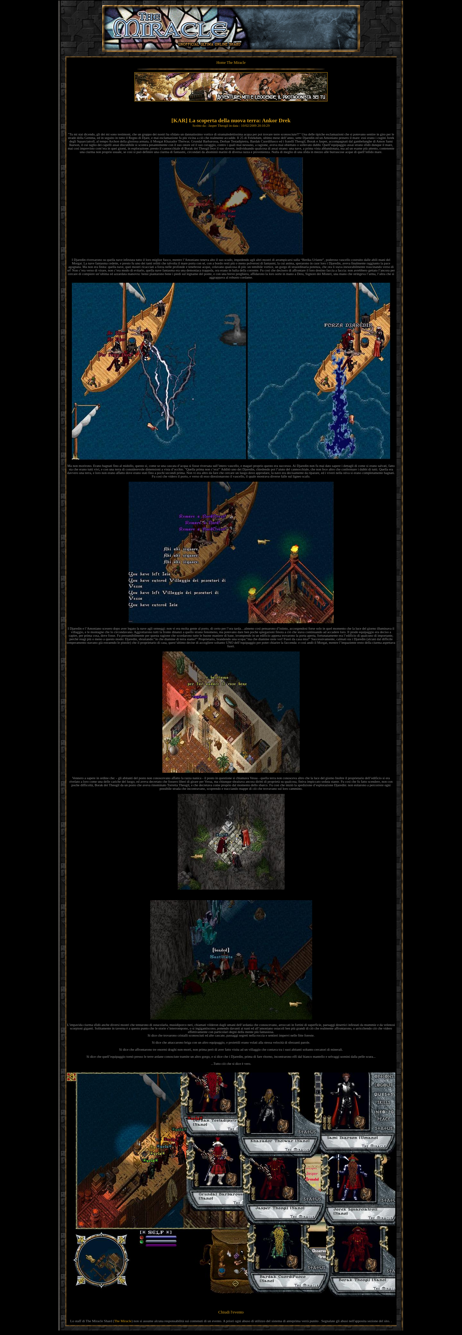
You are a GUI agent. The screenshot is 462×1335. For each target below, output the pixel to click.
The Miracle (123, 1321)
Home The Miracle (230, 62)
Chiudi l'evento (231, 1312)
